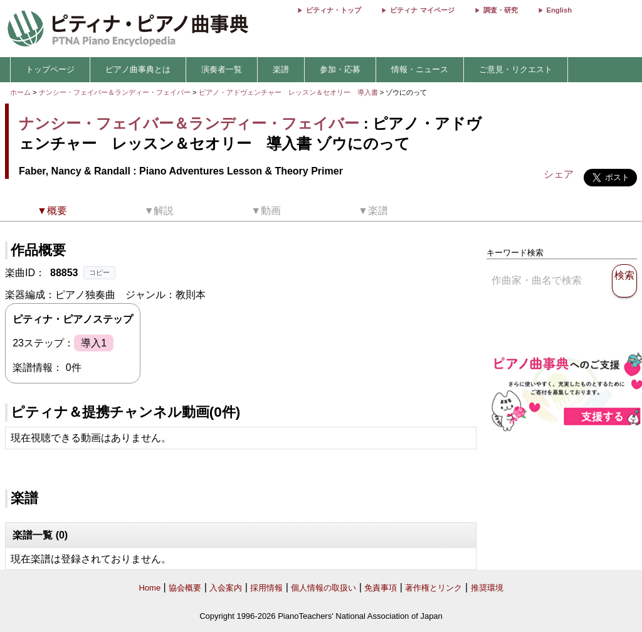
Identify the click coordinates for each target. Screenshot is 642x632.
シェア (559, 174)
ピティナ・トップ (333, 10)
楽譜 (281, 69)
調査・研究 (500, 10)
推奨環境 (487, 587)
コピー (99, 272)
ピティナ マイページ (422, 10)
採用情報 (266, 587)
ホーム (20, 92)
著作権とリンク (433, 587)
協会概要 (185, 587)
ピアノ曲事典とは (138, 69)
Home (149, 587)
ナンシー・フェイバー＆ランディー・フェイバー (115, 92)
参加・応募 (340, 69)
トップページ (50, 69)
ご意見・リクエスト (515, 69)
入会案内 (225, 587)
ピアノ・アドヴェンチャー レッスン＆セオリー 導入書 (289, 92)
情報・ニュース (419, 69)
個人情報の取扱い (323, 587)
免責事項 (380, 587)
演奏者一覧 (221, 69)
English (559, 10)
